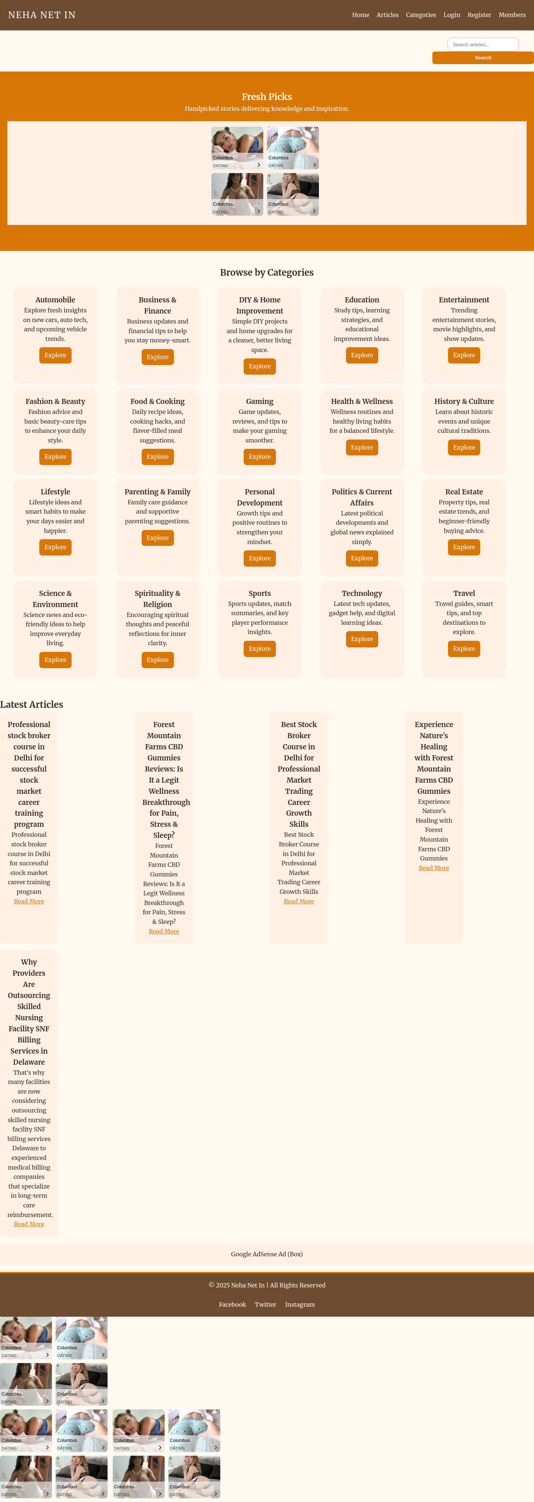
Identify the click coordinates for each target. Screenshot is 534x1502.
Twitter (265, 1304)
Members (512, 15)
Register (479, 15)
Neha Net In (42, 15)
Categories (421, 15)
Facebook (232, 1304)
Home (360, 15)
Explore (55, 355)
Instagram (300, 1304)
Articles (388, 15)
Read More (29, 901)
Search (483, 57)
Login (452, 15)
